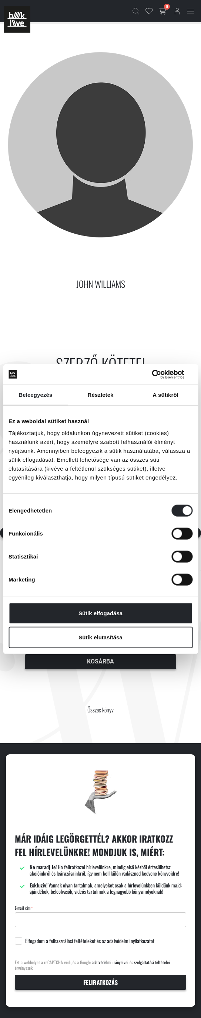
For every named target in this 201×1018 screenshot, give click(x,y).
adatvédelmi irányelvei (110, 962)
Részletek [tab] (100, 395)
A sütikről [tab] (165, 395)
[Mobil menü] (190, 11)
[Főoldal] (17, 19)
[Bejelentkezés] (177, 11)
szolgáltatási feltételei (152, 962)
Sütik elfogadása (100, 613)
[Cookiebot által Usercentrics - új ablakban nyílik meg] (160, 374)
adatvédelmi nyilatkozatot (130, 940)
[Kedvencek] (149, 11)
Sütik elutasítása (100, 637)
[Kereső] (136, 11)
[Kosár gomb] (163, 11)
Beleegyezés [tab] (35, 395)
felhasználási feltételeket (72, 940)
